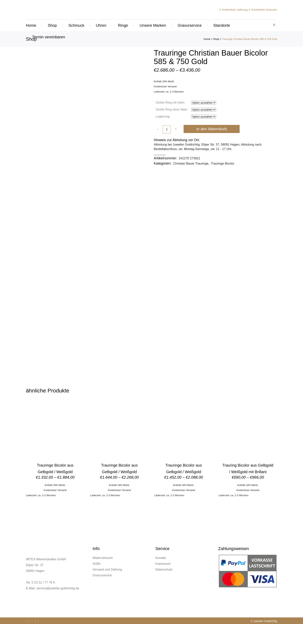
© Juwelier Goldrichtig (264, 621)
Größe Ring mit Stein (170, 102)
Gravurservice (102, 575)
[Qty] (167, 129)
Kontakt (160, 558)
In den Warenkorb (211, 129)
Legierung (162, 116)
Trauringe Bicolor (222, 163)
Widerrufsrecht (103, 558)
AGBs (97, 563)
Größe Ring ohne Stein (171, 109)
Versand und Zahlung (107, 569)
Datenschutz (164, 569)
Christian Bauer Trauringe (190, 163)
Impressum (163, 563)
